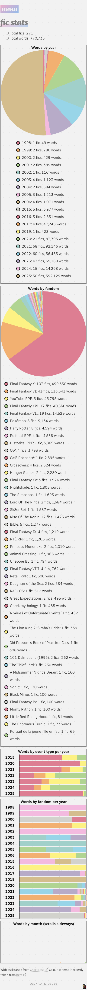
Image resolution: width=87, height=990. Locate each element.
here (19, 975)
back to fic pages (44, 983)
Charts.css (37, 970)
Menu (9, 9)
